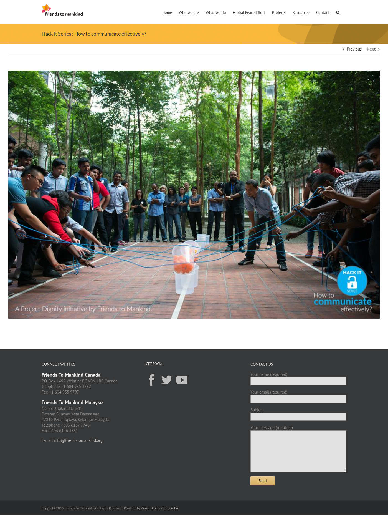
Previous (354, 49)
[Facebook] (151, 379)
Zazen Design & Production (160, 508)
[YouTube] (181, 379)
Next (371, 49)
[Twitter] (166, 379)
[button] (338, 12)
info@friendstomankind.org (78, 440)
